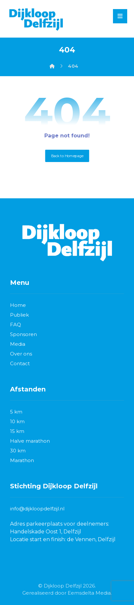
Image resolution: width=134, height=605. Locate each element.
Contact (20, 363)
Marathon (22, 460)
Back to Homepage (67, 156)
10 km (17, 421)
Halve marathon (30, 441)
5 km (16, 412)
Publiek (19, 315)
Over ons (21, 354)
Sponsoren (23, 334)
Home (18, 305)
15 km (17, 431)
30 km (18, 451)
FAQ (15, 324)
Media (17, 344)
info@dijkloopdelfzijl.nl (37, 509)
